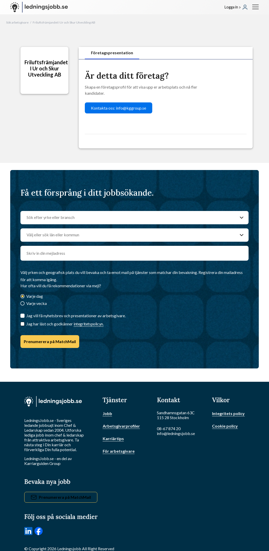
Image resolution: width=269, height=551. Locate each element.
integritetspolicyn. (88, 323)
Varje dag (34, 296)
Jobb (107, 413)
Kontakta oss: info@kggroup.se (118, 107)
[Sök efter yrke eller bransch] (129, 217)
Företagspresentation (112, 52)
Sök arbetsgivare (17, 22)
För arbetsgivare (119, 451)
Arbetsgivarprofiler (121, 425)
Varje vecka (36, 303)
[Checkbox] (22, 324)
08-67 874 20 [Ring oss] (169, 428)
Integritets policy (228, 413)
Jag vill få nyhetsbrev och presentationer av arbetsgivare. (76, 315)
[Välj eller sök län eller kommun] (129, 235)
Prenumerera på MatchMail (50, 341)
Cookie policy (225, 425)
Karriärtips (113, 438)
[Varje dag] (22, 296)
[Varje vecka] (22, 303)
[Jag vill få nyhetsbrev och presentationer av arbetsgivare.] (22, 316)
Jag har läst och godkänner (64, 323)
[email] (134, 253)
